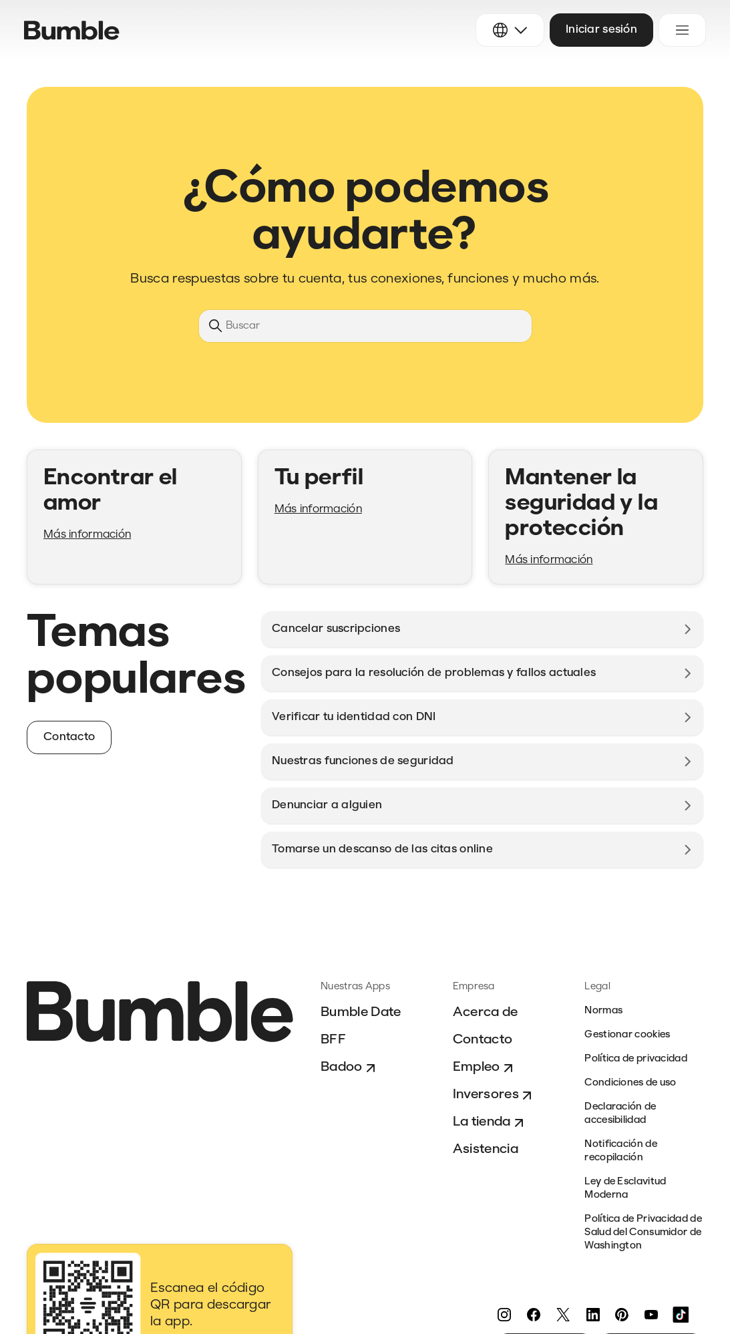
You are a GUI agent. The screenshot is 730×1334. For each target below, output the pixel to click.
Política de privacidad (635, 1059)
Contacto (483, 1040)
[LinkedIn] (592, 1315)
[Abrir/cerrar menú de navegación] (682, 30)
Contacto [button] (69, 737)
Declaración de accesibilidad (620, 1114)
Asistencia (485, 1149)
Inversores (494, 1096)
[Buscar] (365, 326)
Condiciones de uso (630, 1083)
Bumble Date (361, 1012)
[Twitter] (563, 1315)
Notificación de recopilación (620, 1151)
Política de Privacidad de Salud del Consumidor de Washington (643, 1232)
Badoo (350, 1068)
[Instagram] (504, 1315)
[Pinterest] (622, 1315)
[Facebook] (534, 1315)
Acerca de (485, 1012)
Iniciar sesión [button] (601, 29)
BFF (333, 1040)
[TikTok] (681, 1315)
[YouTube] (651, 1315)
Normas (603, 1011)
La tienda (490, 1123)
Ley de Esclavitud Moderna (625, 1188)
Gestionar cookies (627, 1035)
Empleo (484, 1068)
